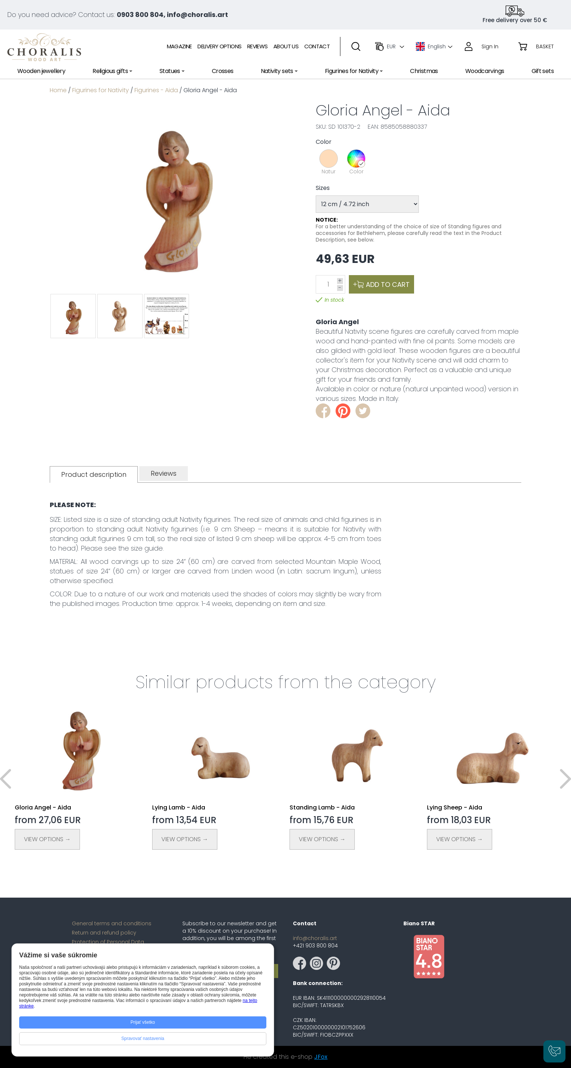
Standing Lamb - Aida (322, 807)
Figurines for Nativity (100, 90)
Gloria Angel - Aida (43, 807)
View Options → (47, 839)
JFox (320, 1057)
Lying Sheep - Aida (454, 807)
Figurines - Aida (156, 90)
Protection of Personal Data (108, 942)
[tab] (94, 474)
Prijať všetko (142, 1022)
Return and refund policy (104, 932)
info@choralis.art (315, 938)
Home (58, 90)
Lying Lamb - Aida (178, 807)
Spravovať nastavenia (142, 1038)
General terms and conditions (111, 923)
